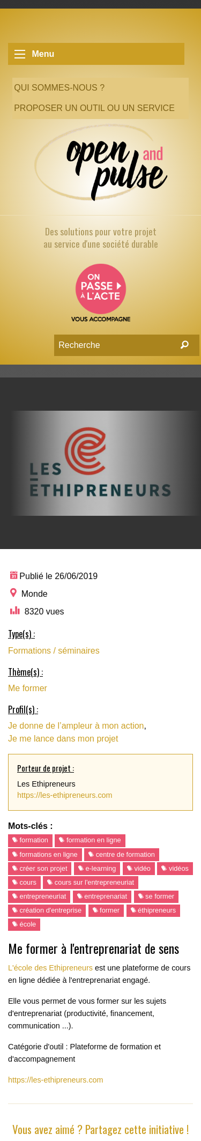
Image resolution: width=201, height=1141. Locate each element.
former (106, 910)
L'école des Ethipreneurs (50, 968)
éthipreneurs (153, 910)
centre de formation (121, 854)
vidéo (139, 868)
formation (30, 840)
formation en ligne (90, 840)
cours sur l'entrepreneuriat (90, 882)
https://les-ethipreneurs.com (65, 795)
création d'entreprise (46, 910)
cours (24, 882)
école (24, 924)
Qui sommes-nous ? (59, 87)
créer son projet (39, 868)
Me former (27, 688)
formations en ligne (45, 854)
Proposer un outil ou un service (94, 108)
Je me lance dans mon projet (63, 738)
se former (156, 896)
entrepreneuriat (39, 896)
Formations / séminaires (54, 650)
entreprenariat (102, 896)
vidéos (175, 868)
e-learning (97, 868)
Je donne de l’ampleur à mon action (76, 725)
